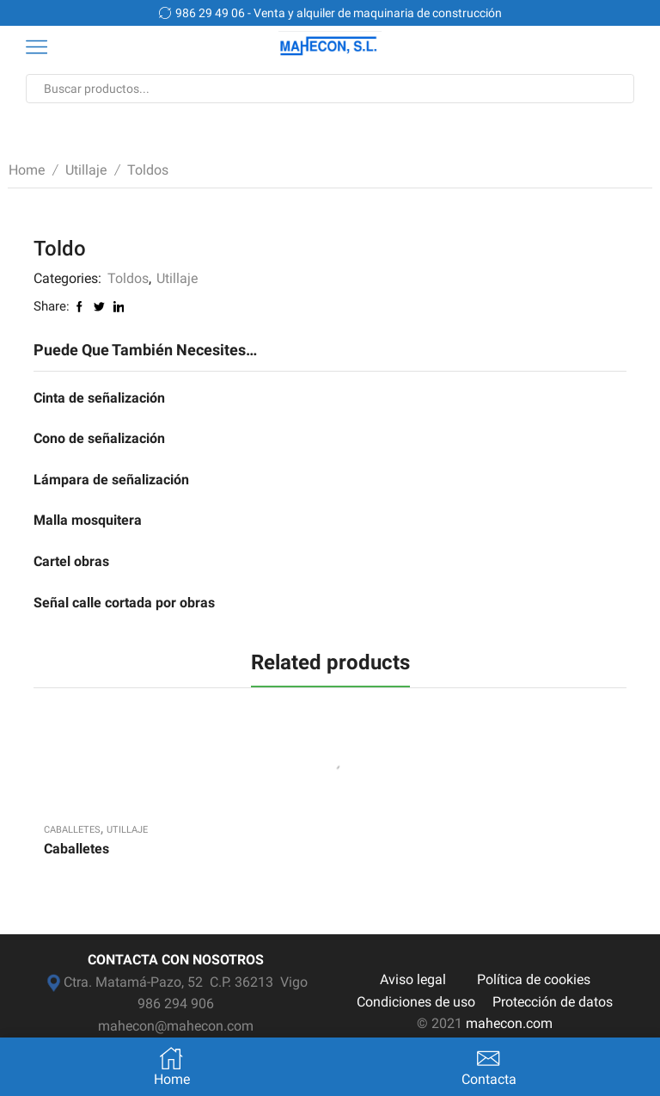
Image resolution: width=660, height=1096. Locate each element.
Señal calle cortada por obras (124, 602)
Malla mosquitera (88, 520)
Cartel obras (71, 561)
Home (27, 170)
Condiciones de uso (416, 1002)
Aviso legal (413, 979)
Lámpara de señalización (111, 479)
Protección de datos (552, 1002)
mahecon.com (509, 1023)
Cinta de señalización (99, 398)
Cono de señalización (99, 438)
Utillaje (86, 170)
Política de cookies (533, 979)
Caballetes (72, 829)
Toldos (147, 170)
